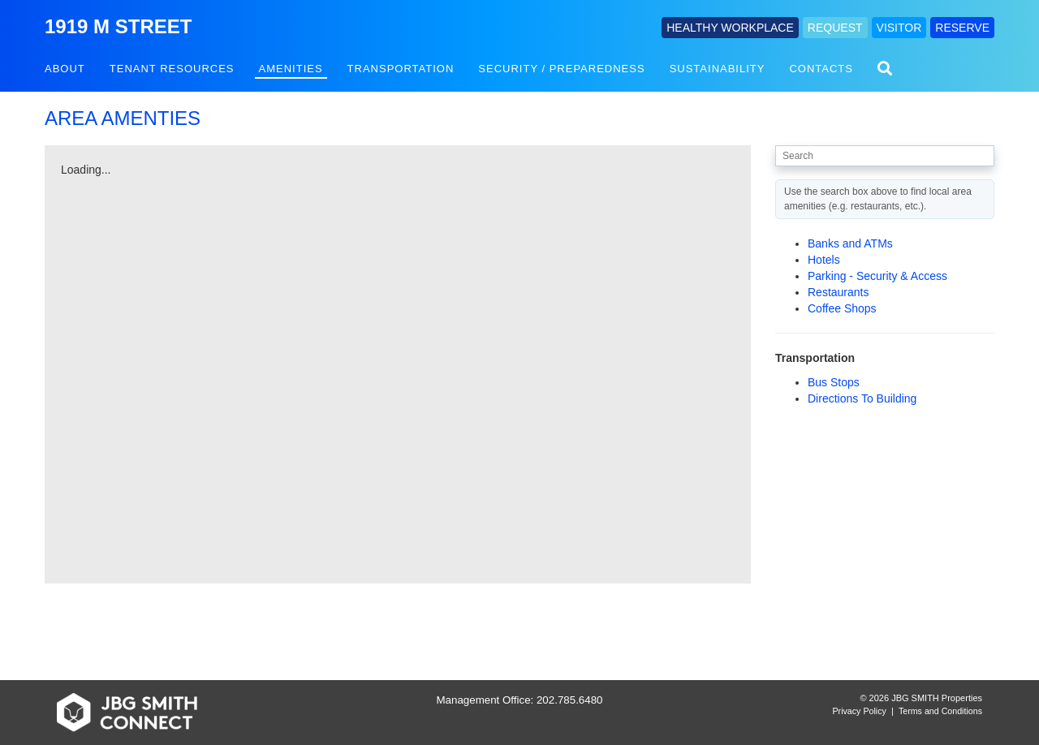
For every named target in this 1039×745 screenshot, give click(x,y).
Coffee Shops (842, 308)
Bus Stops (834, 382)
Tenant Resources (172, 68)
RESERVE (962, 27)
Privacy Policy (859, 711)
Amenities (291, 68)
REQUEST (835, 27)
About (65, 68)
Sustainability (717, 68)
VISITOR (899, 27)
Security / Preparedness (561, 68)
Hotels (824, 259)
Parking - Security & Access (877, 275)
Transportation (401, 68)
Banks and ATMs (850, 243)
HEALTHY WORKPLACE (730, 27)
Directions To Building (862, 398)
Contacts (821, 68)
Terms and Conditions (940, 711)
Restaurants (838, 292)
